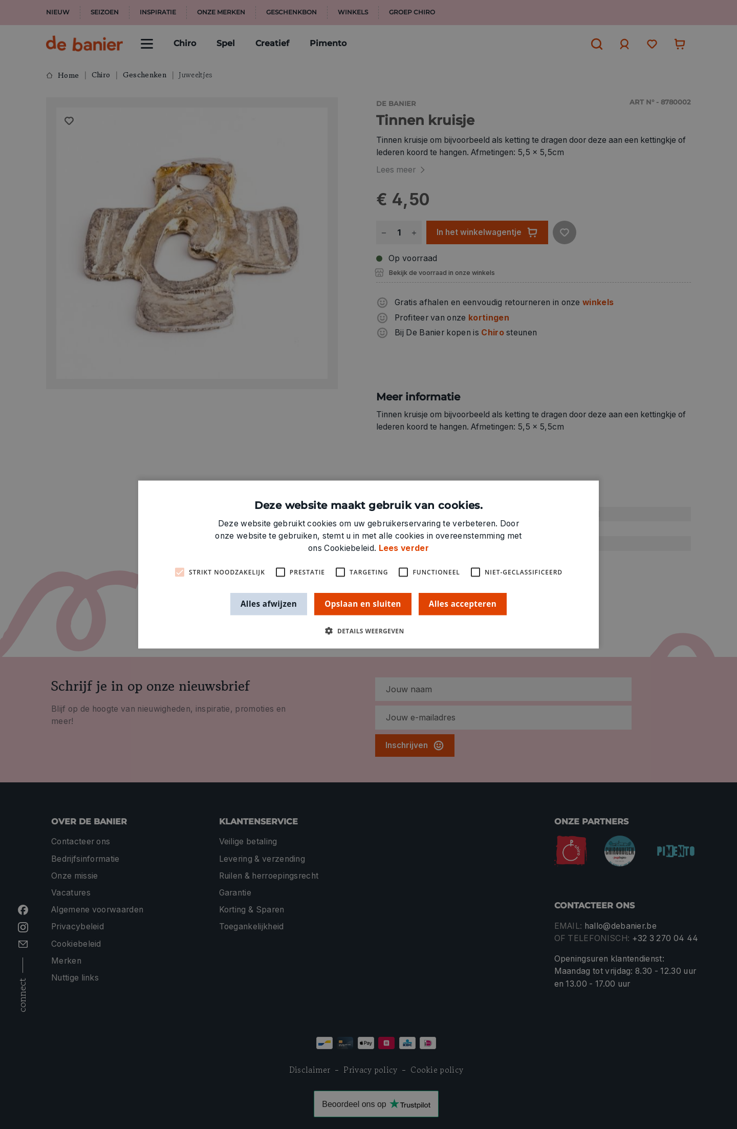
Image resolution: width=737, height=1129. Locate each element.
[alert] (368, 564)
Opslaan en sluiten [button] (362, 604)
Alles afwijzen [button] (269, 604)
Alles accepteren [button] (462, 604)
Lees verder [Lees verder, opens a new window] (404, 548)
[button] (368, 630)
